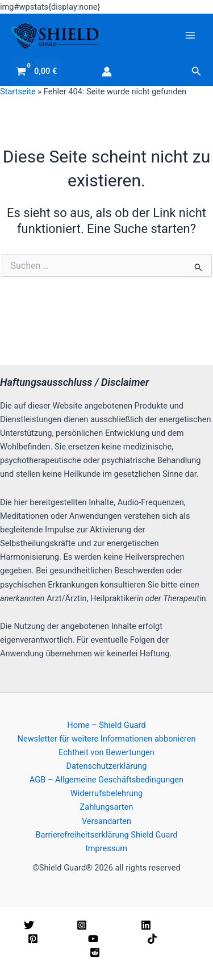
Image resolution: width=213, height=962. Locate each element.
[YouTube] (111, 939)
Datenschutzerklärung (106, 766)
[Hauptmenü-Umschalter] (190, 35)
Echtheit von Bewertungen (106, 752)
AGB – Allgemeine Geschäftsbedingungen (106, 779)
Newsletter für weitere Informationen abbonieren (107, 739)
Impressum (106, 848)
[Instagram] (102, 925)
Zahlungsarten (106, 807)
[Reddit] (108, 952)
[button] (196, 71)
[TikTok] (166, 939)
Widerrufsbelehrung (106, 793)
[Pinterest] (51, 939)
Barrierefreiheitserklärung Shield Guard (106, 835)
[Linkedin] (163, 925)
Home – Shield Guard (106, 725)
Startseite (18, 91)
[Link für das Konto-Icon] (107, 71)
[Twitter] (43, 925)
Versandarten (106, 821)
